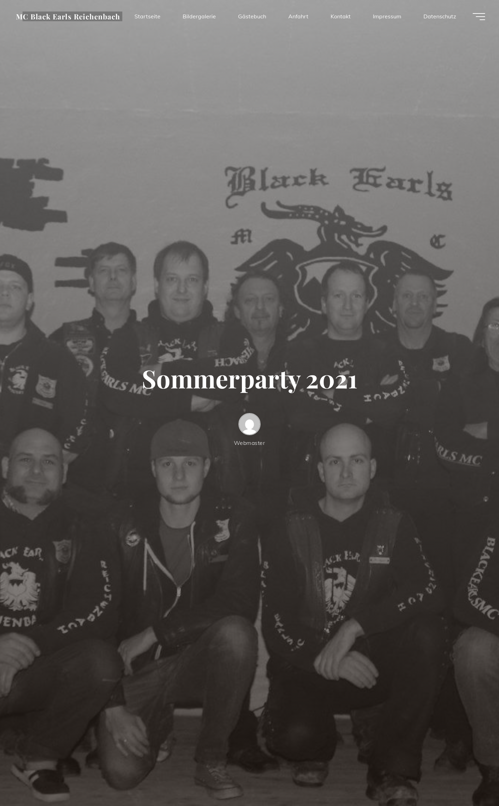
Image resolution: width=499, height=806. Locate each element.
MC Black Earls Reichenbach (68, 16)
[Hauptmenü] (479, 16)
